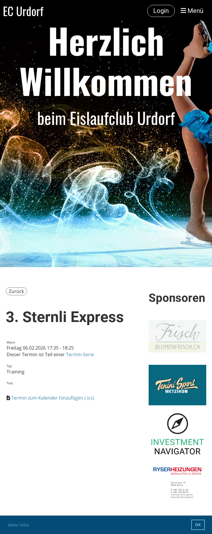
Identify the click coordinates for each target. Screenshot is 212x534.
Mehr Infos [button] (18, 525)
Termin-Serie (80, 354)
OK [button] (198, 524)
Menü (192, 10)
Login (161, 10)
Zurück (16, 291)
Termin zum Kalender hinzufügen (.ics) (52, 398)
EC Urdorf (23, 11)
